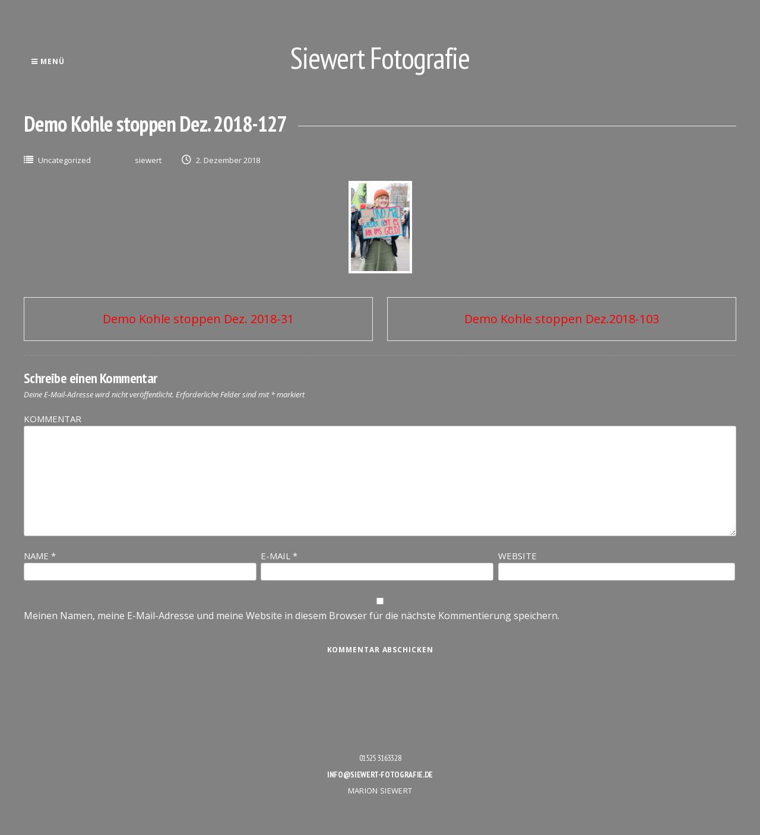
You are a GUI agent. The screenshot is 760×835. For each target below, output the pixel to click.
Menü (47, 61)
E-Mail (279, 556)
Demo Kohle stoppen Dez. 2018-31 (198, 319)
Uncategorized (64, 160)
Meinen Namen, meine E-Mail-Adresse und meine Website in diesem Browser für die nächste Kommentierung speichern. (291, 615)
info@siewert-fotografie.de (380, 774)
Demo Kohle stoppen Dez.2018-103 (561, 319)
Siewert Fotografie (380, 58)
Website (517, 556)
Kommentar (52, 419)
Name (40, 556)
